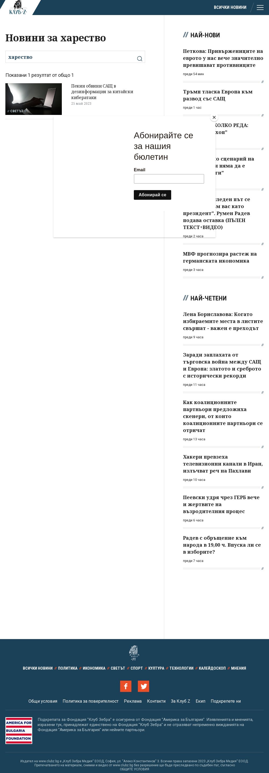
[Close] (214, 117)
